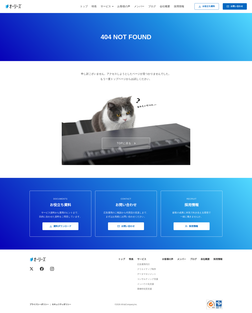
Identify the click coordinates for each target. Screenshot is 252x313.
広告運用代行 (143, 264)
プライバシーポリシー (39, 304)
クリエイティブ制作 (146, 269)
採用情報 (179, 6)
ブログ (152, 6)
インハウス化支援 (145, 284)
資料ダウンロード (60, 226)
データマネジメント (146, 274)
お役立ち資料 (206, 6)
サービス (141, 259)
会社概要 (165, 6)
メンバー (139, 6)
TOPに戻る (126, 143)
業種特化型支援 (144, 289)
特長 (94, 6)
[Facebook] (42, 269)
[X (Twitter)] (31, 269)
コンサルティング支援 (147, 279)
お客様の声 (123, 6)
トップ (84, 6)
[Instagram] (52, 269)
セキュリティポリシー (61, 304)
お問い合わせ (235, 6)
